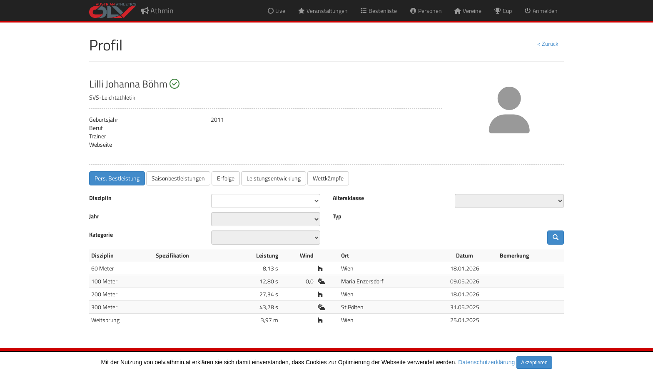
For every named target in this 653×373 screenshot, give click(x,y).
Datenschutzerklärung (486, 362)
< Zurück (547, 43)
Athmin (157, 10)
